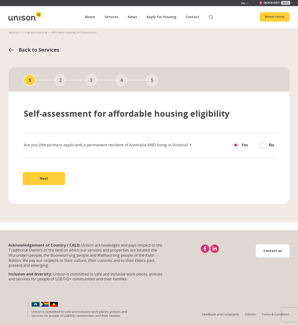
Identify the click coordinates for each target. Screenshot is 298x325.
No (271, 145)
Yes (244, 145)
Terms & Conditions (276, 314)
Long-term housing (35, 32)
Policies (250, 314)
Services (13, 32)
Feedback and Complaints (220, 314)
